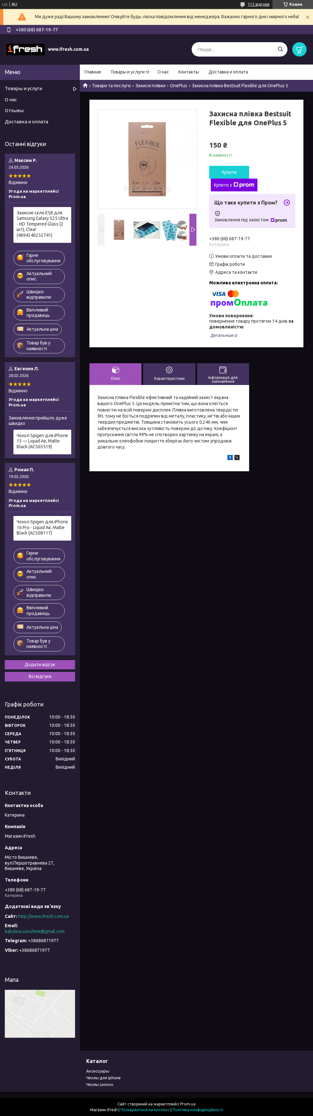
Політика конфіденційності (197, 1110)
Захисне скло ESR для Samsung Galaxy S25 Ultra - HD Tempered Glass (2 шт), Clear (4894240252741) (42, 224)
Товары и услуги (128, 71)
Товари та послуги (111, 85)
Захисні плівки (150, 85)
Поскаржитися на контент (145, 1110)
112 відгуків (258, 4)
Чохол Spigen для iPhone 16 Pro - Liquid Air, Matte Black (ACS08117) (42, 527)
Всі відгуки (40, 676)
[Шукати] (280, 49)
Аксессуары (97, 1071)
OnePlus (178, 85)
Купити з (234, 185)
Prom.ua (187, 1104)
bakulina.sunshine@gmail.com (35, 931)
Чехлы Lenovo (99, 1084)
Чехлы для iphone (103, 1077)
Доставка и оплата (228, 71)
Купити (229, 172)
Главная (93, 71)
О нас (163, 71)
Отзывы (14, 110)
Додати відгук (40, 664)
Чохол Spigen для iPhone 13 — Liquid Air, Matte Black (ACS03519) (42, 441)
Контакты (189, 71)
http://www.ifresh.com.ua (43, 916)
